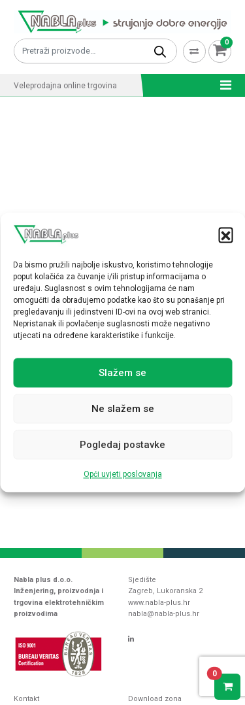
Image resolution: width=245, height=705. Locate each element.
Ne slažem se (122, 409)
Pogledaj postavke (122, 445)
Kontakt (26, 699)
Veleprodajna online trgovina (65, 85)
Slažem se (122, 373)
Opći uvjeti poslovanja (123, 474)
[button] (225, 234)
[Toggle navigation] (221, 85)
